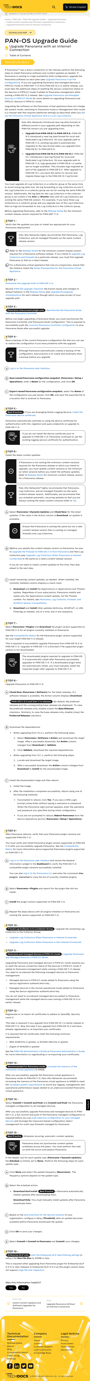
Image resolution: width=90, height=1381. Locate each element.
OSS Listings (13, 1355)
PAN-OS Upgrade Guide (34, 19)
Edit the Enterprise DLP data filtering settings (55, 1255)
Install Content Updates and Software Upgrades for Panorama (35, 22)
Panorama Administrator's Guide (67, 1051)
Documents (67, 1350)
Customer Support (43, 1346)
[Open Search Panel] (54, 7)
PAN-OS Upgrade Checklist (28, 289)
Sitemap (11, 1359)
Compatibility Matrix (25, 635)
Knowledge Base (42, 1353)
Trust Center (67, 1343)
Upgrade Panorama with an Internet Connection (28, 25)
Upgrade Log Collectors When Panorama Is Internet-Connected (43, 937)
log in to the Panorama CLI (38, 873)
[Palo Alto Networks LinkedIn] (17, 1368)
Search (10, 1346)
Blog (9, 1349)
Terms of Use (67, 1346)
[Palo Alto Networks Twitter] (24, 1368)
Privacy (65, 1340)
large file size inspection (31, 1270)
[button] (88, 1104)
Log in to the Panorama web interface (29, 368)
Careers (38, 1343)
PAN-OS (17, 19)
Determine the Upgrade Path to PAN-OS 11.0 (29, 283)
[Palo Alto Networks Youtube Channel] (30, 1368)
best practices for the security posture (44, 1215)
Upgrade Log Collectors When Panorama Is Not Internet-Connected (45, 942)
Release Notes (55, 211)
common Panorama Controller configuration (52, 325)
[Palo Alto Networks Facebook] (10, 1368)
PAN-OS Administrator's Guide (30, 1051)
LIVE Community (42, 1350)
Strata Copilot (75, 7)
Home (7, 19)
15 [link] (74, 500)
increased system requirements (25, 1085)
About (37, 1340)
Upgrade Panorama (57, 19)
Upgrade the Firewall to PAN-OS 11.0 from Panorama (40, 552)
